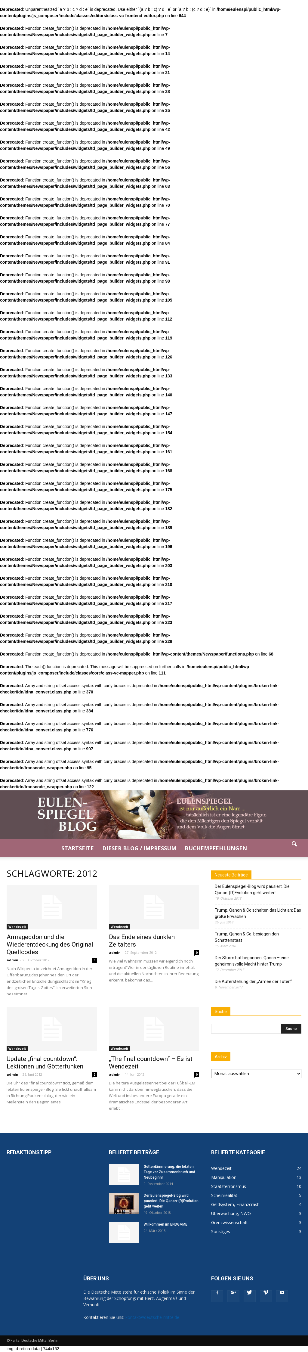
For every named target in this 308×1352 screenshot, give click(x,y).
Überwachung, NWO (231, 1213)
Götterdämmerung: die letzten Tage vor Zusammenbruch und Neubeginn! (169, 1172)
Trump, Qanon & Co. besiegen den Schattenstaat (247, 937)
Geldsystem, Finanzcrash (235, 1204)
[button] (294, 848)
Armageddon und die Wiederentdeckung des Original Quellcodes (50, 944)
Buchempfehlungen (216, 848)
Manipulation (223, 1177)
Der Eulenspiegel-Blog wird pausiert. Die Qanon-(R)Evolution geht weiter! (252, 889)
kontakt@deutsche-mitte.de (152, 1317)
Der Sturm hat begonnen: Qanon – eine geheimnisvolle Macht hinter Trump (252, 960)
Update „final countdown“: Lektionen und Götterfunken (45, 1062)
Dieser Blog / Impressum (139, 848)
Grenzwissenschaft (229, 1222)
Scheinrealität (224, 1195)
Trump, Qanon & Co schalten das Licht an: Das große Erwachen (258, 913)
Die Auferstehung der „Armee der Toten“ (253, 981)
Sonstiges (220, 1231)
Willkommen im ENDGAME (165, 1224)
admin (12, 960)
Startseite (77, 848)
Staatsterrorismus (228, 1186)
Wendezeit (17, 927)
